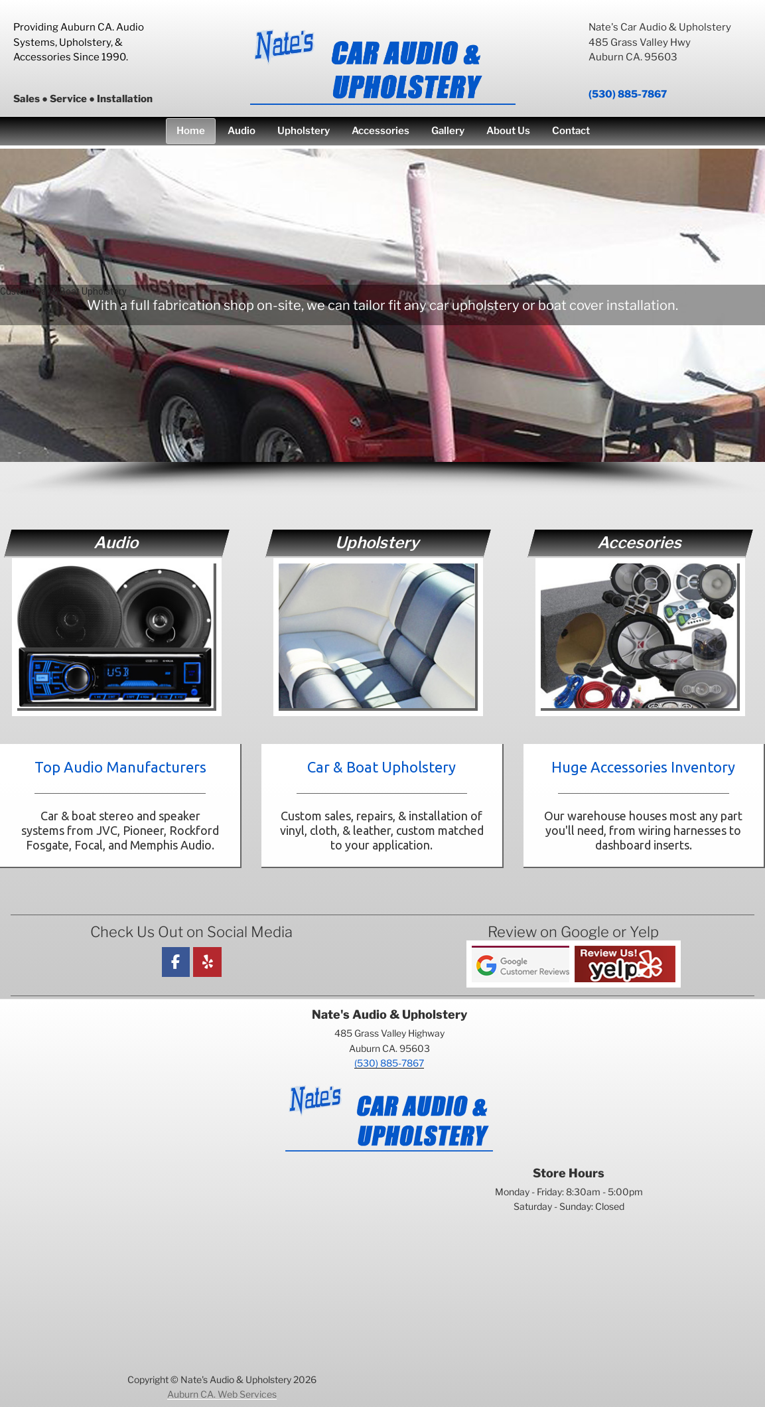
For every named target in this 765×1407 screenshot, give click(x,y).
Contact (571, 131)
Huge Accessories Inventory (643, 767)
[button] (377, 304)
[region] (382, 322)
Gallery (447, 131)
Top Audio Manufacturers (120, 767)
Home (190, 131)
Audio (241, 131)
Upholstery (303, 131)
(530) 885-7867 (628, 94)
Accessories (380, 131)
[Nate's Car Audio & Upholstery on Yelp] (207, 962)
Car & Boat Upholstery (381, 767)
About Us (508, 131)
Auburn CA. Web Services (222, 1394)
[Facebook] (176, 962)
